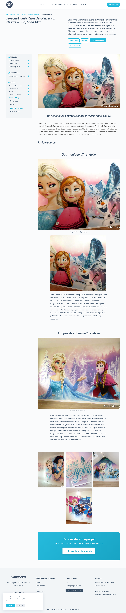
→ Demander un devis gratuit (79, 551)
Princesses (74, 40)
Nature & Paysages (15, 86)
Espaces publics (14, 66)
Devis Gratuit (113, 4)
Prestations (44, 4)
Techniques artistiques (17, 76)
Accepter (10, 605)
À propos (73, 4)
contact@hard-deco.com (104, 583)
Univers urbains (14, 89)
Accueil (38, 583)
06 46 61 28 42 (100, 586)
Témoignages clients (73, 586)
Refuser (20, 605)
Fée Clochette (75, 45)
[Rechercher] (104, 4)
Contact (83, 4)
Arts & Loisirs (13, 92)
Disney (84, 40)
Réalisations (57, 4)
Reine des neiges (16, 108)
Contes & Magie (14, 98)
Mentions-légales (53, 609)
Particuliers (13, 64)
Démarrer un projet (74, 590)
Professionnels (14, 61)
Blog (66, 4)
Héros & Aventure (15, 95)
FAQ (67, 583)
